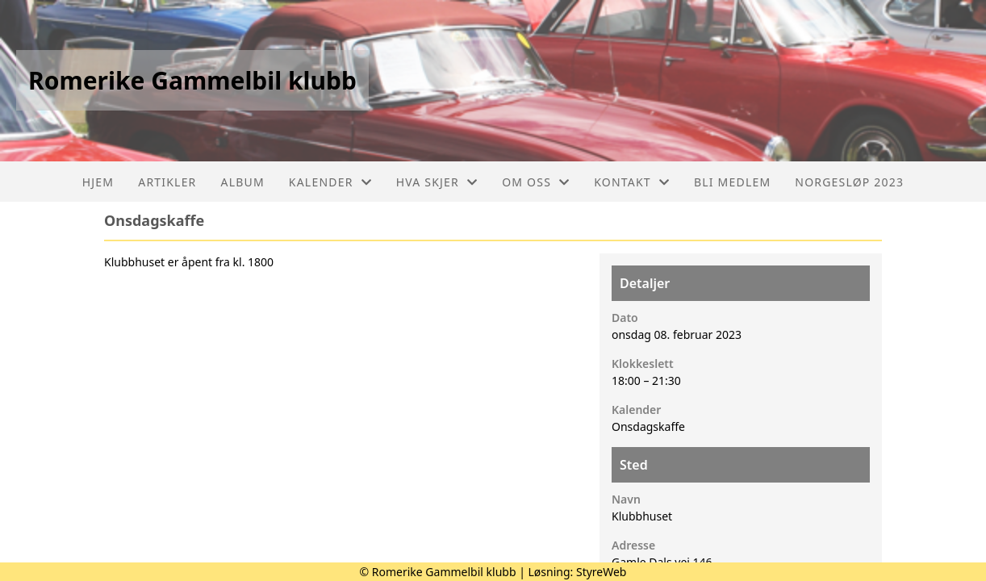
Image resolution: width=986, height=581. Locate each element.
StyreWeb (601, 571)
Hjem (98, 182)
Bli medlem (732, 182)
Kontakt (632, 182)
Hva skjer (437, 182)
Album (243, 182)
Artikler (167, 182)
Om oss (536, 182)
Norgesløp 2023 (849, 182)
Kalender (330, 182)
